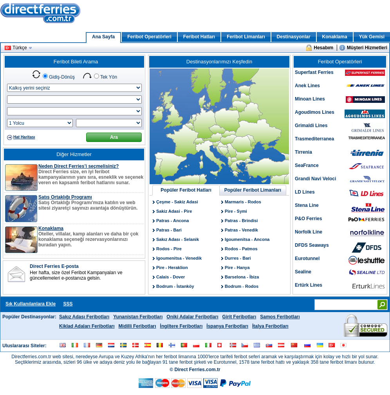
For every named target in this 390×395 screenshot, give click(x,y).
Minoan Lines (310, 99)
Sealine (303, 272)
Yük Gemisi (372, 37)
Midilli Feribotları (137, 326)
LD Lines (305, 192)
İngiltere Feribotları (181, 326)
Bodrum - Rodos (241, 286)
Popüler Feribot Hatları (186, 190)
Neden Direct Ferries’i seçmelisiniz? (78, 166)
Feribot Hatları (199, 37)
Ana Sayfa (103, 37)
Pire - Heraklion (172, 267)
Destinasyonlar (294, 37)
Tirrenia (303, 152)
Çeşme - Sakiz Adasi (177, 201)
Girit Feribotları (239, 317)
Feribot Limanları (246, 37)
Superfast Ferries (314, 72)
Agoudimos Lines (314, 112)
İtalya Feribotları (270, 326)
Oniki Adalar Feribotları (192, 317)
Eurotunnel (307, 258)
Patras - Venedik (241, 230)
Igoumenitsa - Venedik (179, 258)
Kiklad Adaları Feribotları (87, 326)
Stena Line (307, 205)
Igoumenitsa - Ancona (247, 239)
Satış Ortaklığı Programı (65, 197)
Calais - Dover (170, 277)
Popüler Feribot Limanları (252, 190)
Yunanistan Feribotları (137, 317)
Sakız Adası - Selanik (177, 239)
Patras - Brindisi (241, 220)
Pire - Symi (236, 211)
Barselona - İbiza (242, 277)
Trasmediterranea (314, 139)
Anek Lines (307, 85)
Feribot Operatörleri (149, 37)
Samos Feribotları (280, 317)
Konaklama (334, 37)
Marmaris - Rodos (243, 201)
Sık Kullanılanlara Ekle (30, 304)
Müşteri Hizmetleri (367, 47)
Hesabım (323, 47)
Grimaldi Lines (311, 125)
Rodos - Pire (169, 248)
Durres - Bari (238, 258)
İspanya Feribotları (227, 326)
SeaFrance (307, 165)
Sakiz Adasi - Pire (174, 211)
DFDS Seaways (312, 245)
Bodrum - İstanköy (175, 286)
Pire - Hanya (237, 267)
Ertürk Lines (308, 285)
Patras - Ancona (172, 220)
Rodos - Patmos (241, 248)
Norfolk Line (308, 232)
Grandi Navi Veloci (315, 178)
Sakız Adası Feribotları (84, 317)
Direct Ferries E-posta (54, 266)
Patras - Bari (169, 230)
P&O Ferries (308, 218)
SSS (67, 304)
